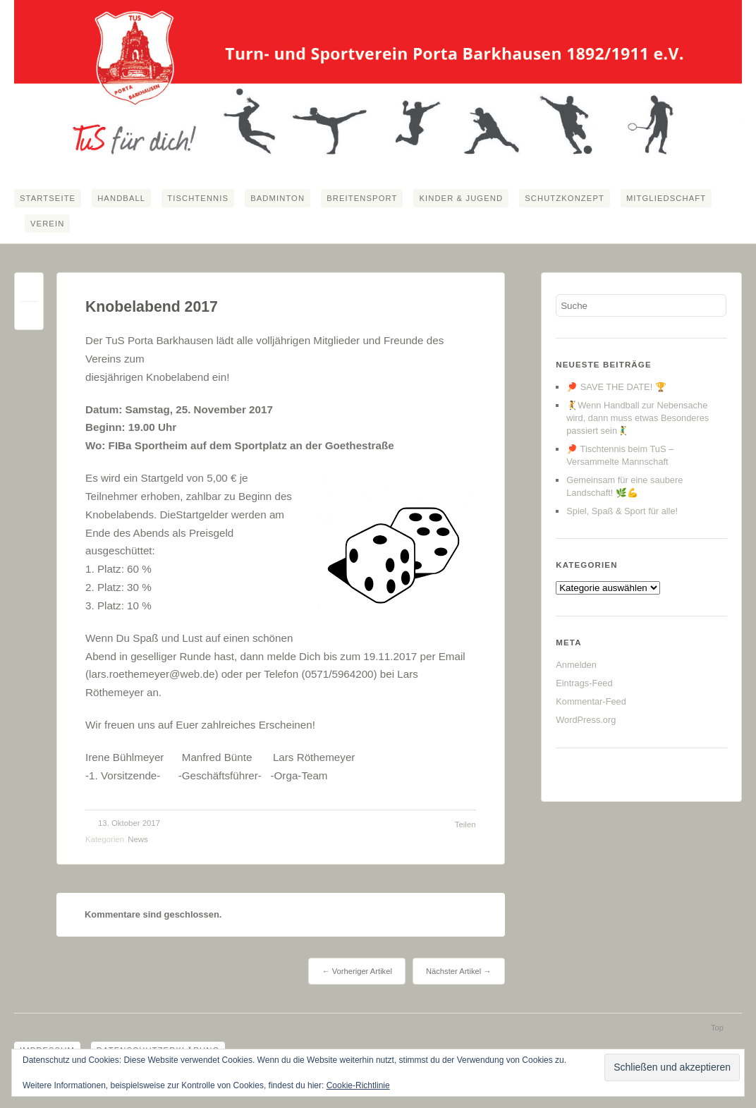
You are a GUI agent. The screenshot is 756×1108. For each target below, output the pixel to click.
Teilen (465, 824)
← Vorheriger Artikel (356, 971)
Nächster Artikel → (459, 971)
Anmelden (576, 664)
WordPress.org (586, 719)
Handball (121, 198)
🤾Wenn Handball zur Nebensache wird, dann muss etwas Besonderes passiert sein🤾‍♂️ (637, 418)
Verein (47, 223)
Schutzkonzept (564, 198)
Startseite (47, 198)
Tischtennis (197, 198)
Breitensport (362, 198)
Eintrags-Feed (584, 683)
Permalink (28, 290)
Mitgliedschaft (666, 198)
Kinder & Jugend (461, 198)
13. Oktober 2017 (129, 823)
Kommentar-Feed (591, 701)
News (137, 839)
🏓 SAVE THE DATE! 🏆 (616, 387)
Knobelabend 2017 (151, 306)
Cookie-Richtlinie (358, 1085)
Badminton (277, 198)
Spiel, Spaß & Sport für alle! (622, 511)
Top (717, 1027)
